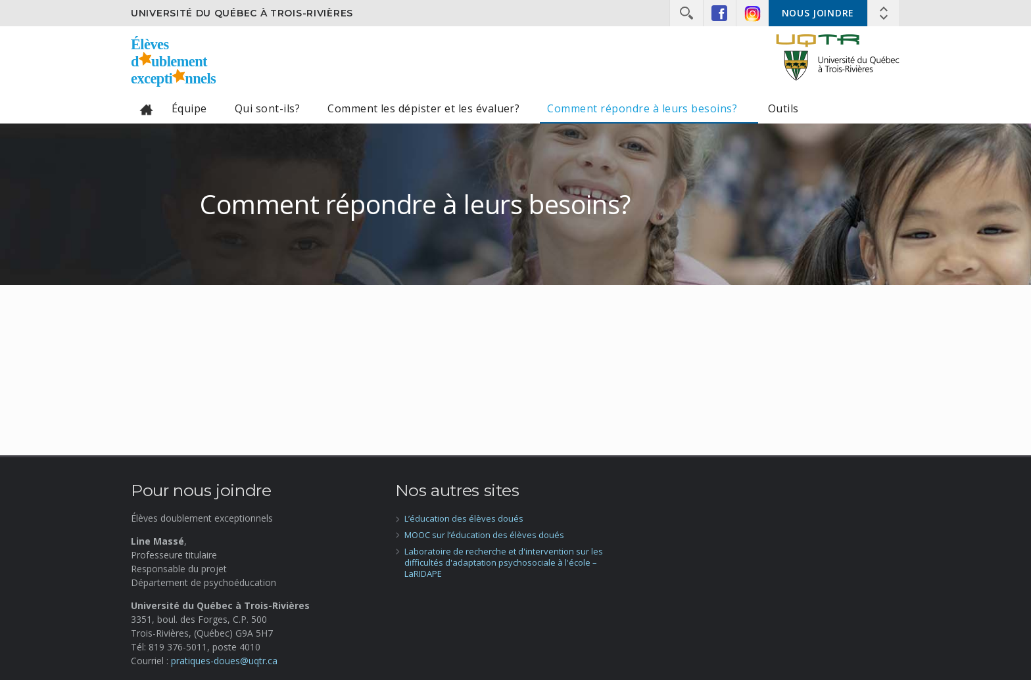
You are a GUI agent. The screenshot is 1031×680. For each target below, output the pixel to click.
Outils (783, 108)
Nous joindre (818, 13)
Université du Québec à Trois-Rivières (242, 13)
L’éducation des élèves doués (463, 518)
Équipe (189, 108)
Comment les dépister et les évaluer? (423, 108)
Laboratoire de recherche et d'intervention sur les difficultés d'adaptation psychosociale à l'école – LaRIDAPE (503, 562)
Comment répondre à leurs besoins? (643, 108)
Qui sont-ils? (267, 108)
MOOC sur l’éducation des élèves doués (484, 535)
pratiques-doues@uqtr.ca (224, 660)
